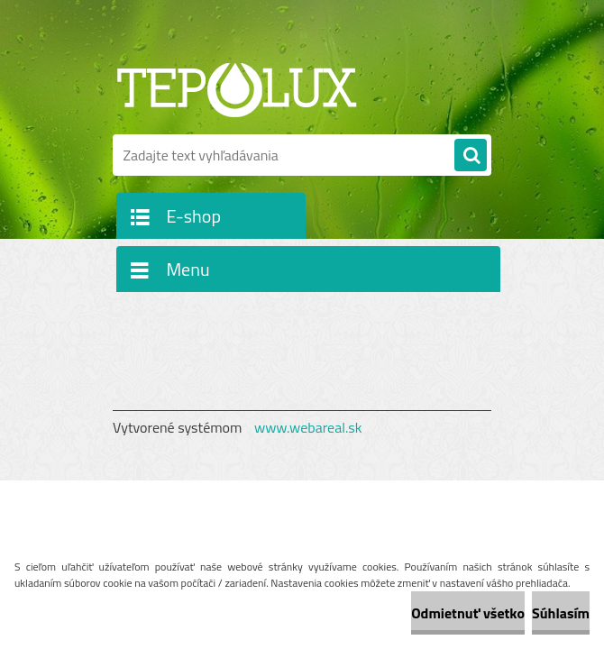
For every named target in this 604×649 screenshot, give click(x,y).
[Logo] (237, 87)
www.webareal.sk (308, 427)
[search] (470, 156)
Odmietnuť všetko (468, 613)
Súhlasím (561, 613)
